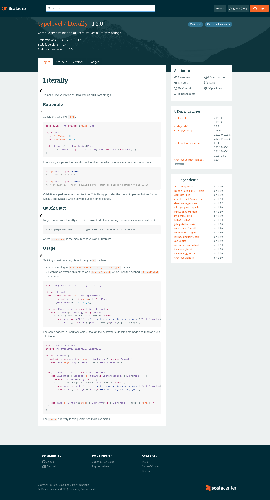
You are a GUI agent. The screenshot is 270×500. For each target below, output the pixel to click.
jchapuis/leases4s (184, 224)
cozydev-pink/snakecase (188, 199)
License (146, 471)
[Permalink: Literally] (41, 91)
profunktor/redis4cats (187, 245)
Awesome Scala (238, 8)
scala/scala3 (181, 126)
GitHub (195, 24)
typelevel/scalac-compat (189, 159)
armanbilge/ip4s (184, 186)
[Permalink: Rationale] (41, 112)
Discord (49, 466)
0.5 (71, 49)
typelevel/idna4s (184, 257)
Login (259, 8)
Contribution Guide (103, 461)
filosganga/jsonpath (186, 207)
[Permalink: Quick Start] (41, 216)
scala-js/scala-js (183, 130)
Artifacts (61, 62)
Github (48, 461)
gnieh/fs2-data (183, 215)
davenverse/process (185, 203)
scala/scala (180, 118)
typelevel (50, 23)
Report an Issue (101, 466)
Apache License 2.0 (219, 24)
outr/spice (180, 240)
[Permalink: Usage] (41, 256)
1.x (64, 44)
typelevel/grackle (184, 253)
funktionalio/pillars (186, 211)
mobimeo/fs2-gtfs (185, 232)
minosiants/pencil (185, 228)
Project (45, 62)
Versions (78, 62)
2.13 (69, 40)
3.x (61, 40)
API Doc (220, 8)
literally (77, 23)
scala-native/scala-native (189, 143)
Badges (94, 62)
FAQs (145, 461)
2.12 (78, 40)
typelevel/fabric (183, 249)
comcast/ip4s (182, 195)
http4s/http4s (182, 220)
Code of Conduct (151, 466)
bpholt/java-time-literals (189, 190)
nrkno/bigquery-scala (186, 236)
